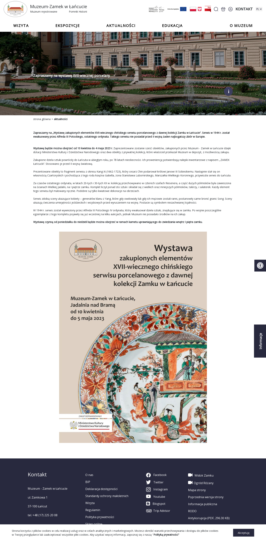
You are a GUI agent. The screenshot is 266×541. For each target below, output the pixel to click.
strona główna (42, 119)
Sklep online (93, 524)
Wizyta (90, 503)
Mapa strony (197, 490)
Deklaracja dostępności (101, 489)
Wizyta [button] (21, 25)
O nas (89, 475)
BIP (87, 482)
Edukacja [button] (172, 25)
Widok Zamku (201, 475)
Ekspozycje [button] (67, 25)
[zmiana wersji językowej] (259, 9)
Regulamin (92, 510)
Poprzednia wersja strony (206, 497)
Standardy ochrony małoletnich (106, 496)
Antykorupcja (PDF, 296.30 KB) (209, 518)
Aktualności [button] (121, 25)
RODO (192, 511)
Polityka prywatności (99, 517)
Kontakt (244, 8)
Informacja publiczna (202, 504)
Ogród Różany (201, 482)
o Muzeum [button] (241, 25)
